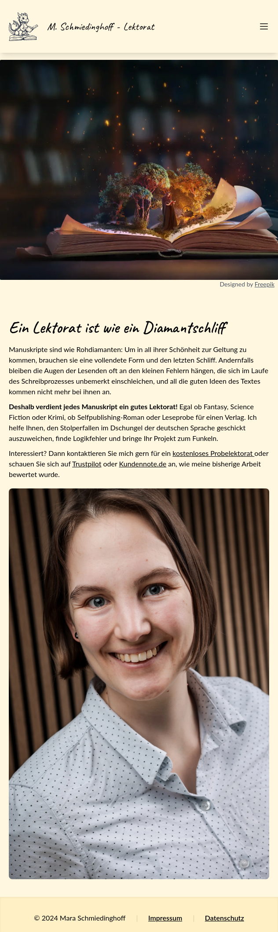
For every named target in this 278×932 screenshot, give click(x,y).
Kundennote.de (143, 463)
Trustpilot (86, 463)
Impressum (165, 918)
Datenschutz (224, 918)
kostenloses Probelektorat (213, 453)
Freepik (264, 284)
